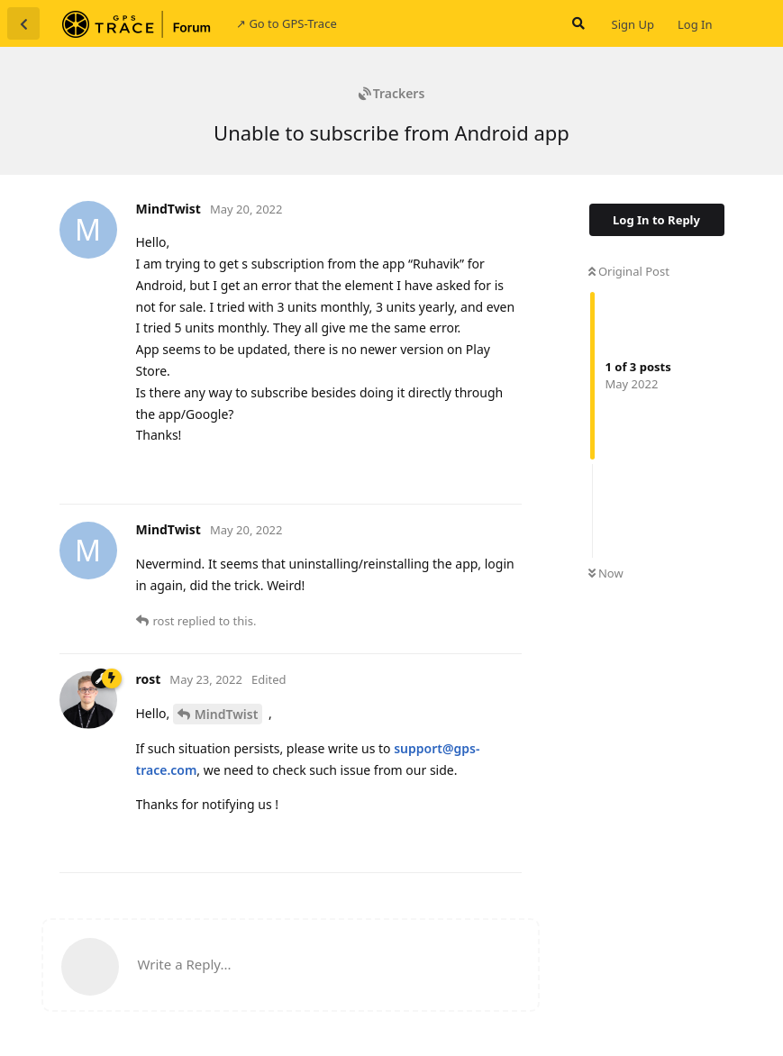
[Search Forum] (576, 23)
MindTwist (227, 714)
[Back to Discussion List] (23, 23)
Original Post (628, 271)
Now (606, 573)
